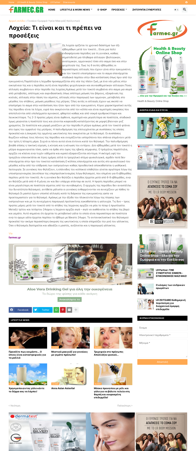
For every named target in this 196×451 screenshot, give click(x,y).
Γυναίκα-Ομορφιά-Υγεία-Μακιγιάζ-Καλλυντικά (53, 21)
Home (11, 2)
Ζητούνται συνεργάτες (146, 9)
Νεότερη (15, 405)
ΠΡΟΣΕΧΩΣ (118, 9)
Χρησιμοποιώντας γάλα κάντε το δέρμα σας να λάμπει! (26, 390)
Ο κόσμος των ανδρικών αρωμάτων (170, 286)
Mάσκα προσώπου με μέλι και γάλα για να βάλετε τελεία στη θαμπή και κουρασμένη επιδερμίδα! (112, 393)
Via (10, 233)
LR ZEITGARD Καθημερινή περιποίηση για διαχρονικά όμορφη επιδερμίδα (171, 305)
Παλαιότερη (123, 405)
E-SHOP (102, 9)
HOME (51, 9)
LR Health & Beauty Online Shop (32, 2)
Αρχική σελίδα (17, 21)
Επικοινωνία (69, 2)
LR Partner (55, 2)
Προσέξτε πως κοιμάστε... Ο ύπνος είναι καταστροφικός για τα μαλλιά (27, 354)
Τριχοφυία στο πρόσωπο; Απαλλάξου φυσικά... (108, 353)
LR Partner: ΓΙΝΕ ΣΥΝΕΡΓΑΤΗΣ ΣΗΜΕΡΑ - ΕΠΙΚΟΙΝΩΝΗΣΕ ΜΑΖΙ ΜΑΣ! (171, 273)
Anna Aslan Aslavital (63, 388)
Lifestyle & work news (75, 9)
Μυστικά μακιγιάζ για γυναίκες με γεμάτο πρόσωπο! (69, 353)
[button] (176, 9)
